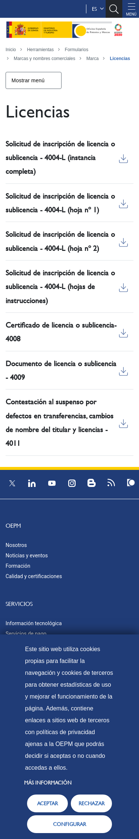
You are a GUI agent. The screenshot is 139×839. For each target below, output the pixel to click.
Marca (92, 58)
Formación (18, 566)
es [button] (98, 9)
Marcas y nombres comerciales (44, 58)
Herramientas (40, 49)
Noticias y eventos (27, 555)
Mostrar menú (27, 80)
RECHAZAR (92, 803)
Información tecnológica (34, 623)
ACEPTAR (47, 803)
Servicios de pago (26, 634)
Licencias (120, 58)
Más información (48, 783)
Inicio (11, 49)
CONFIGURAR (69, 824)
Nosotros (16, 545)
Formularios (76, 49)
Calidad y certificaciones (34, 576)
